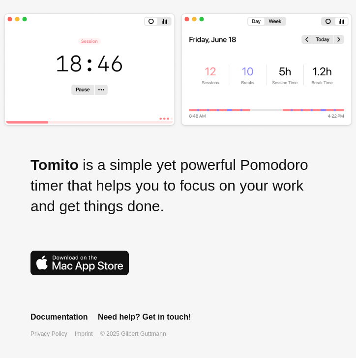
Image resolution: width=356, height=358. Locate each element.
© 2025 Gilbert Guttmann (133, 333)
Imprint (84, 333)
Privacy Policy (48, 333)
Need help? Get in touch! (144, 317)
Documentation (59, 317)
